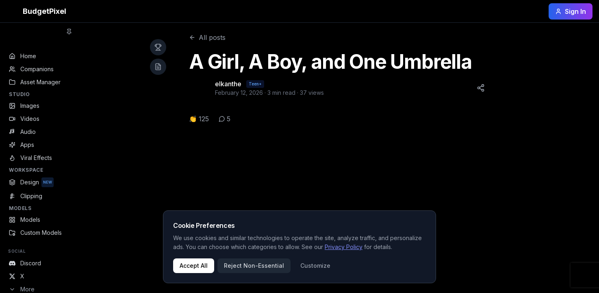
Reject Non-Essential (254, 265)
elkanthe (228, 84)
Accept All (194, 265)
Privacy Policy (343, 246)
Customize (315, 265)
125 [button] (204, 119)
